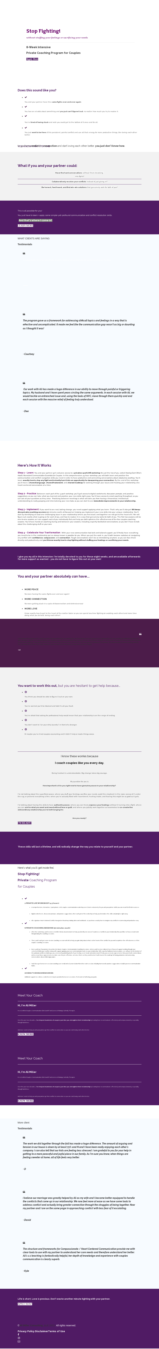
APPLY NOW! (25, 1304)
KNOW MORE (26, 1034)
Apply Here (32, 59)
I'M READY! (25, 823)
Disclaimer (41, 1331)
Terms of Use (56, 1331)
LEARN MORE (25, 225)
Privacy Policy (26, 1331)
